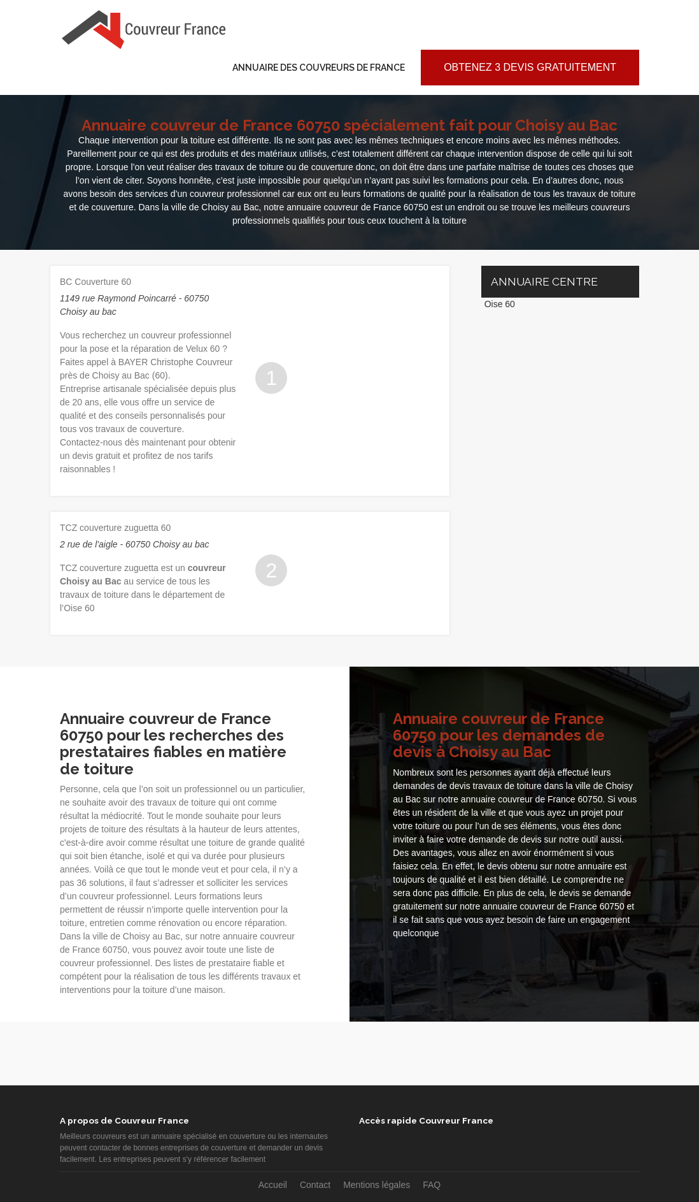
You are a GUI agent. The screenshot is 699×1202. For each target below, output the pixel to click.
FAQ (432, 1185)
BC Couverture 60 (95, 282)
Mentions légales (376, 1185)
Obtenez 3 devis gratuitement (530, 67)
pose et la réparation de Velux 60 (155, 349)
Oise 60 (499, 304)
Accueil (272, 1185)
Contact (315, 1185)
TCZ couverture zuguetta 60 (115, 528)
